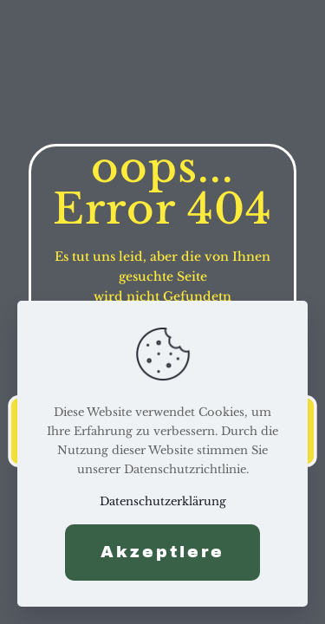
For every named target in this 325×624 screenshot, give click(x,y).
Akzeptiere (162, 552)
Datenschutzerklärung (163, 501)
